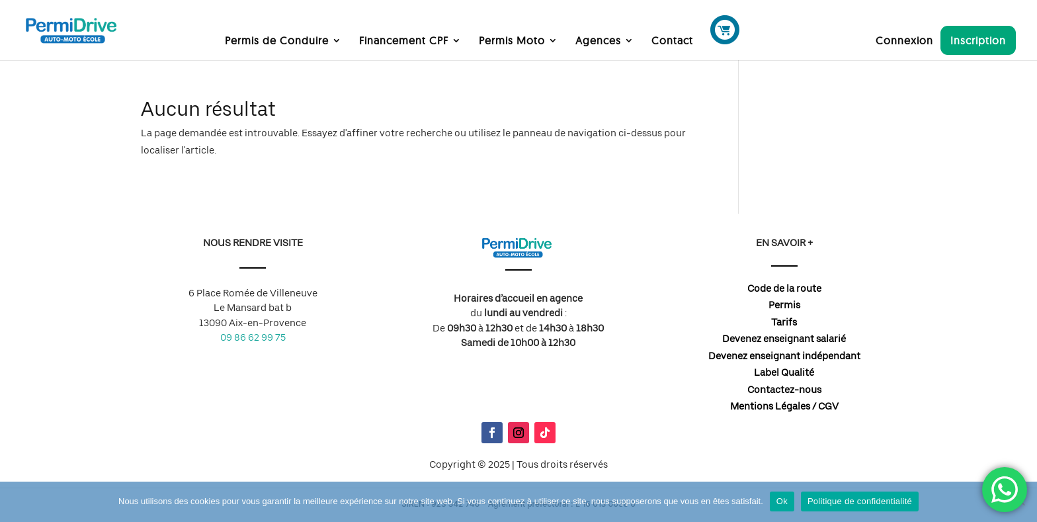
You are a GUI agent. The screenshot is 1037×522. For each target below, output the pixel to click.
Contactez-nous (784, 390)
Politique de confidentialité (860, 501)
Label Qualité (784, 372)
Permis (784, 305)
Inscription (978, 40)
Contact (672, 41)
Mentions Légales (770, 406)
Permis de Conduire (277, 41)
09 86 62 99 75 (253, 337)
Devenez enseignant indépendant (784, 356)
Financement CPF (403, 41)
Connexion (904, 41)
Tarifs (784, 322)
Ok (782, 501)
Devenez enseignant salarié (784, 339)
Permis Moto (512, 41)
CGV (828, 406)
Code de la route (784, 288)
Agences (598, 41)
